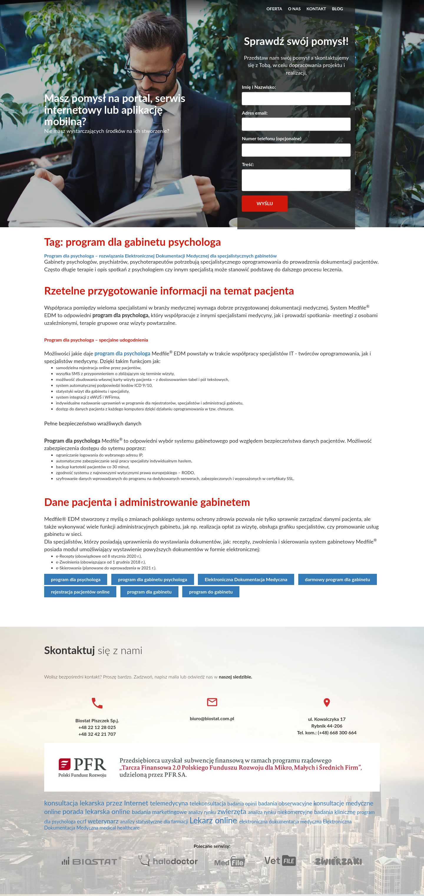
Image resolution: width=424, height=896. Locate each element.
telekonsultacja (208, 803)
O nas (294, 8)
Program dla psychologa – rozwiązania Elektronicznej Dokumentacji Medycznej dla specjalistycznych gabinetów (160, 255)
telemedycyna (169, 803)
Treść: (248, 164)
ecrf (82, 821)
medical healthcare (120, 828)
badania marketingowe (160, 811)
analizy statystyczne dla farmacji (155, 822)
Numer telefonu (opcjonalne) (271, 138)
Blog (337, 8)
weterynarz (104, 821)
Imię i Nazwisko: (259, 87)
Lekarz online (214, 820)
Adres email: (254, 113)
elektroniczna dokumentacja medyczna (281, 822)
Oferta (274, 8)
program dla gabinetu (149, 591)
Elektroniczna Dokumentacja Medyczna (246, 579)
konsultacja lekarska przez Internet (97, 803)
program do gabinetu (211, 591)
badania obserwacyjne (286, 803)
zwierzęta (232, 811)
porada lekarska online (97, 811)
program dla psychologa (122, 353)
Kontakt (316, 8)
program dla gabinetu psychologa (152, 579)
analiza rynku (262, 812)
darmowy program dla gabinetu (337, 579)
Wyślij (264, 203)
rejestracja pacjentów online (80, 591)
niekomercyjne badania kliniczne (317, 811)
